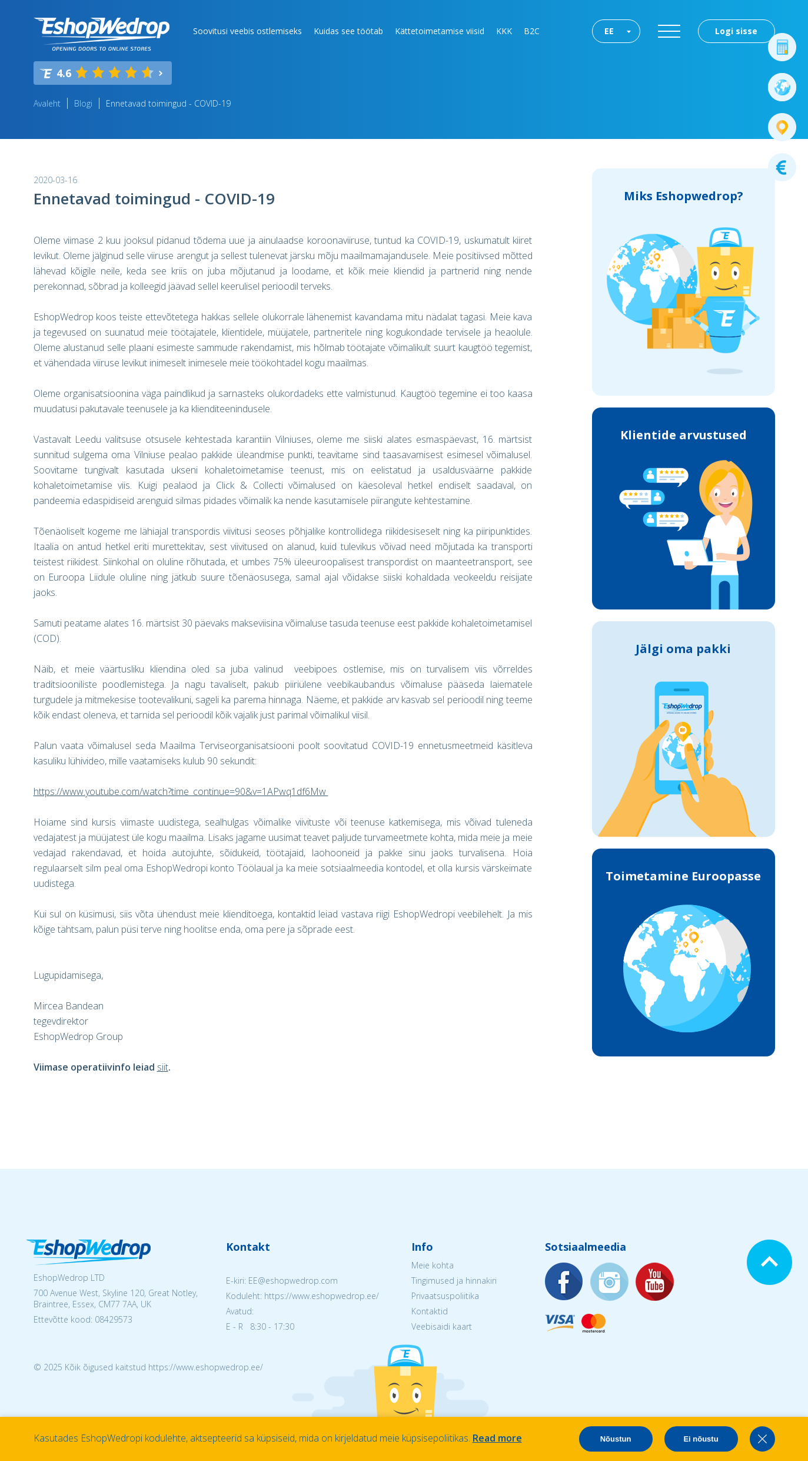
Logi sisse (736, 31)
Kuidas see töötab (348, 31)
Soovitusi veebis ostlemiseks (247, 31)
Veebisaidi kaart (441, 1326)
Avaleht (47, 103)
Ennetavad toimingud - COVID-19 (168, 103)
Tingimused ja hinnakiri (454, 1280)
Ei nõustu (700, 1439)
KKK (504, 31)
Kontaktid (429, 1311)
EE (609, 31)
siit (162, 1067)
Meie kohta (432, 1265)
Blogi (83, 103)
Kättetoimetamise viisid (439, 31)
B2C (532, 31)
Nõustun (615, 1439)
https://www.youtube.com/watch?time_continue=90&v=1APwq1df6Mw (181, 791)
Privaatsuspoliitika (445, 1295)
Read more (497, 1438)
